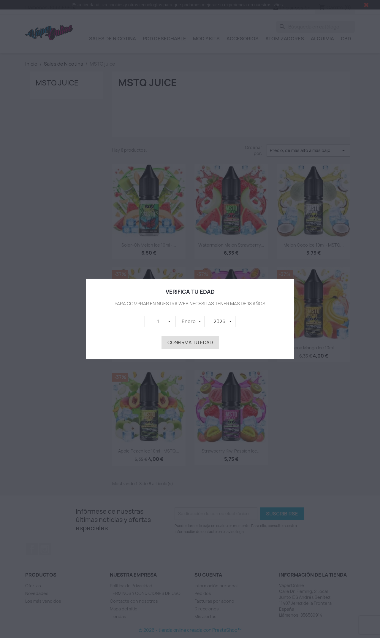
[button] (159, 321)
